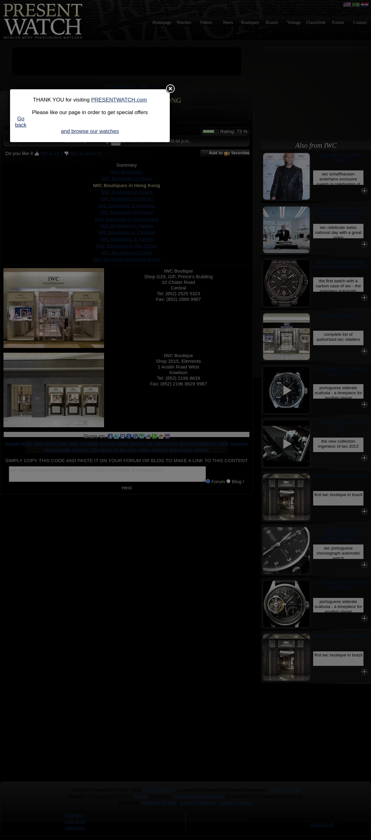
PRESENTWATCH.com (119, 100)
